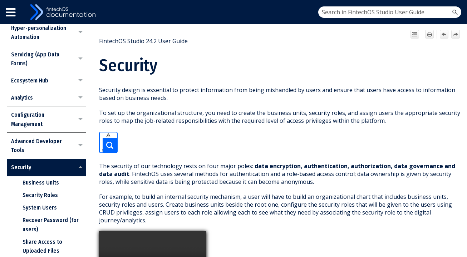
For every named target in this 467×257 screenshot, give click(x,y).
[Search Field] (389, 12)
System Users (40, 207)
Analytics (48, 97)
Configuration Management (48, 119)
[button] (454, 12)
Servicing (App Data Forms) (48, 59)
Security (48, 167)
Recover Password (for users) (51, 225)
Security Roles (40, 195)
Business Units (41, 182)
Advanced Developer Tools (48, 146)
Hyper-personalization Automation (48, 33)
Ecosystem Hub (48, 80)
